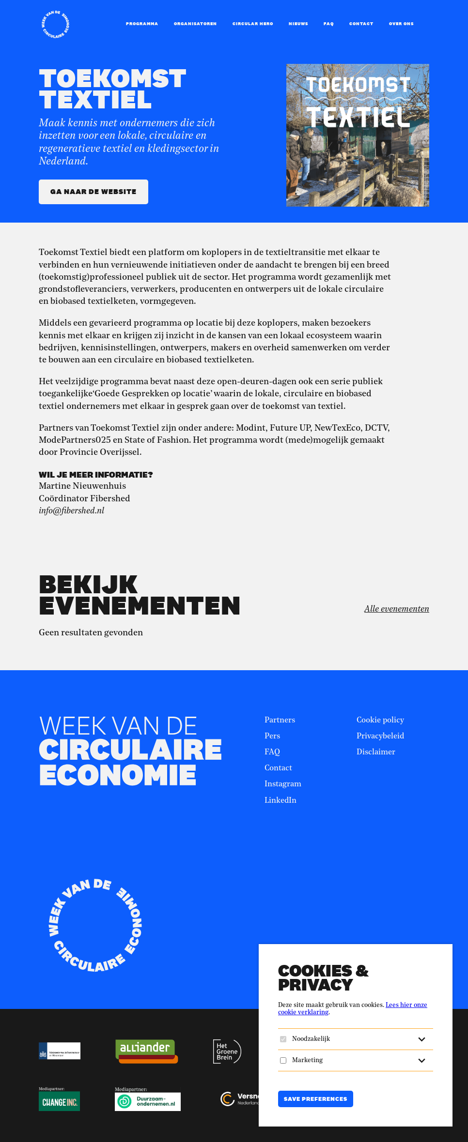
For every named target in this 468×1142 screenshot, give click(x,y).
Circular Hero (253, 24)
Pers (272, 736)
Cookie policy (380, 720)
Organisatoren (195, 24)
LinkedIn (280, 801)
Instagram (283, 784)
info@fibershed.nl (71, 511)
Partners (280, 720)
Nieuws (298, 24)
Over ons (401, 24)
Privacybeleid (380, 736)
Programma (142, 24)
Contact (361, 24)
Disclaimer (376, 752)
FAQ (329, 24)
